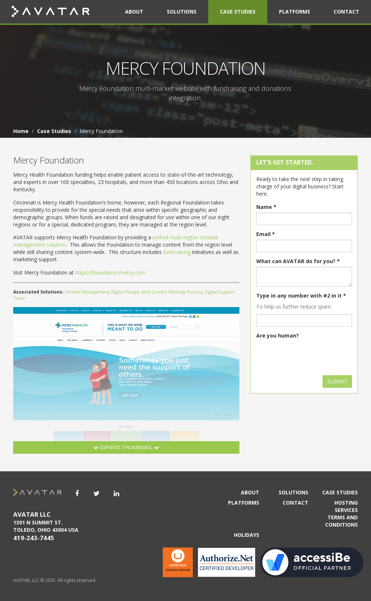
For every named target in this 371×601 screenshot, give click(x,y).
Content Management (87, 292)
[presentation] (312, 355)
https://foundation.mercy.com (110, 272)
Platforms (294, 11)
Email (265, 234)
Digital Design (125, 292)
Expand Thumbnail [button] (126, 447)
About (134, 11)
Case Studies (238, 11)
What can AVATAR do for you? (298, 261)
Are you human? (277, 335)
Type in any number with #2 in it (301, 295)
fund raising (177, 251)
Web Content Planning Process (171, 292)
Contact (346, 11)
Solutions (181, 11)
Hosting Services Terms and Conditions (341, 513)
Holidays (246, 534)
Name (266, 206)
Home (21, 131)
